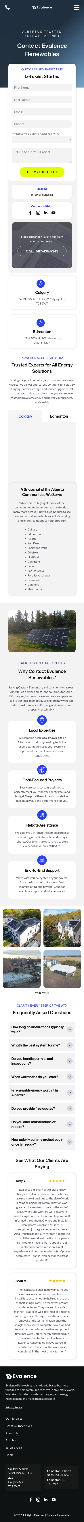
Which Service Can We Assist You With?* (36, 133)
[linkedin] (46, 213)
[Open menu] (76, 7)
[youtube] (53, 213)
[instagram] (38, 213)
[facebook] (30, 213)
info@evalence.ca (42, 194)
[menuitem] (42, 1418)
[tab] (25, 416)
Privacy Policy (13, 1407)
